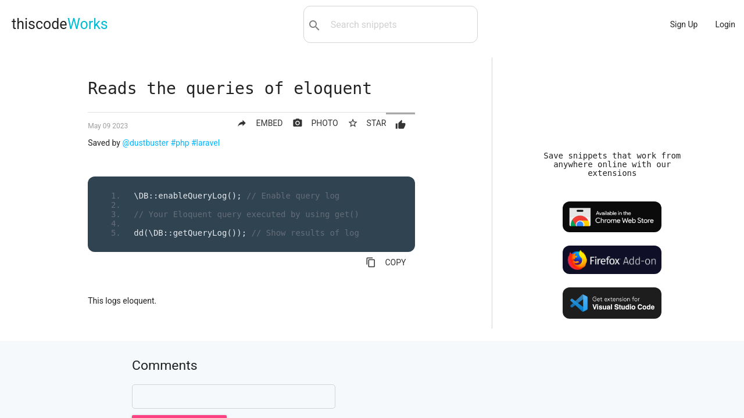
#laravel (205, 142)
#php (179, 142)
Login (725, 24)
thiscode (60, 24)
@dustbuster (145, 142)
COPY (386, 262)
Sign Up (684, 24)
